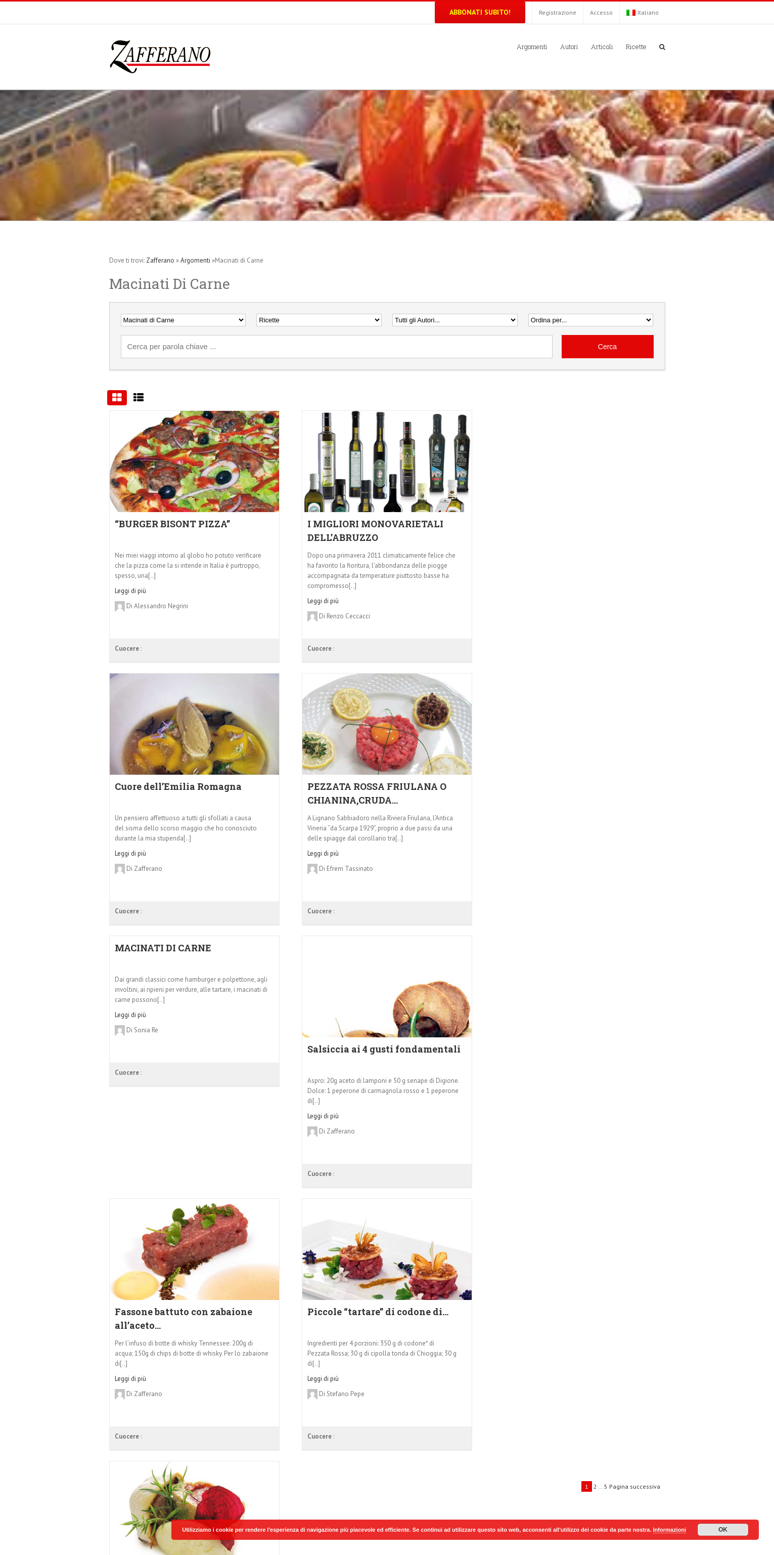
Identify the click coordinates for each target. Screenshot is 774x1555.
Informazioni (669, 1530)
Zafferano (160, 260)
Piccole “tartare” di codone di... (377, 1312)
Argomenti (195, 260)
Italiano (642, 12)
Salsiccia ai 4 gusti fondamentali (384, 1049)
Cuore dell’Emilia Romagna (178, 786)
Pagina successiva (634, 1486)
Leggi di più (130, 590)
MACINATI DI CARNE (163, 948)
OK (722, 1529)
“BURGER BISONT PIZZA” (172, 524)
